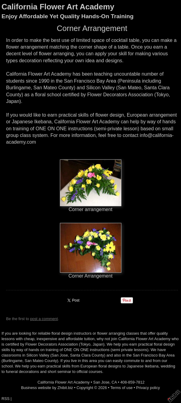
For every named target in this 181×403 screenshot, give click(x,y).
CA (114, 382)
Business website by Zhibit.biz (47, 387)
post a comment (44, 318)
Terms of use (121, 387)
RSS (5, 398)
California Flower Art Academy (58, 6)
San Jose (101, 382)
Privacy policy (148, 387)
